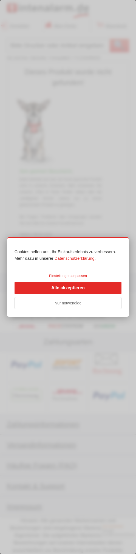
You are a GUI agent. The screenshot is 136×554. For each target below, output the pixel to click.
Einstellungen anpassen (68, 276)
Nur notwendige (68, 303)
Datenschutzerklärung (75, 258)
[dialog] (68, 277)
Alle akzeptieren (68, 288)
